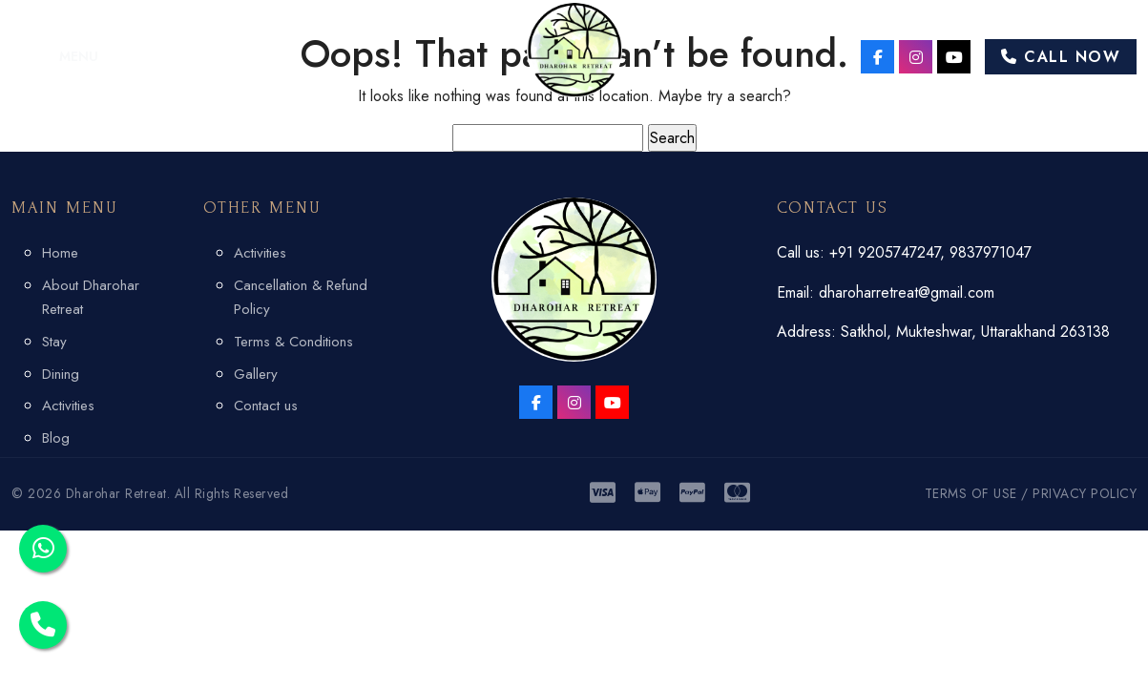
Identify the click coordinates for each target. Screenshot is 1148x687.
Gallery (256, 374)
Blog (56, 437)
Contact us (266, 405)
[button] (54, 56)
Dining (60, 374)
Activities (68, 405)
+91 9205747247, (889, 252)
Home (60, 252)
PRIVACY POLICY (1085, 493)
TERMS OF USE (971, 493)
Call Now (1060, 57)
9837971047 (991, 252)
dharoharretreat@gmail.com (906, 292)
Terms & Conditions (293, 341)
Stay (54, 341)
